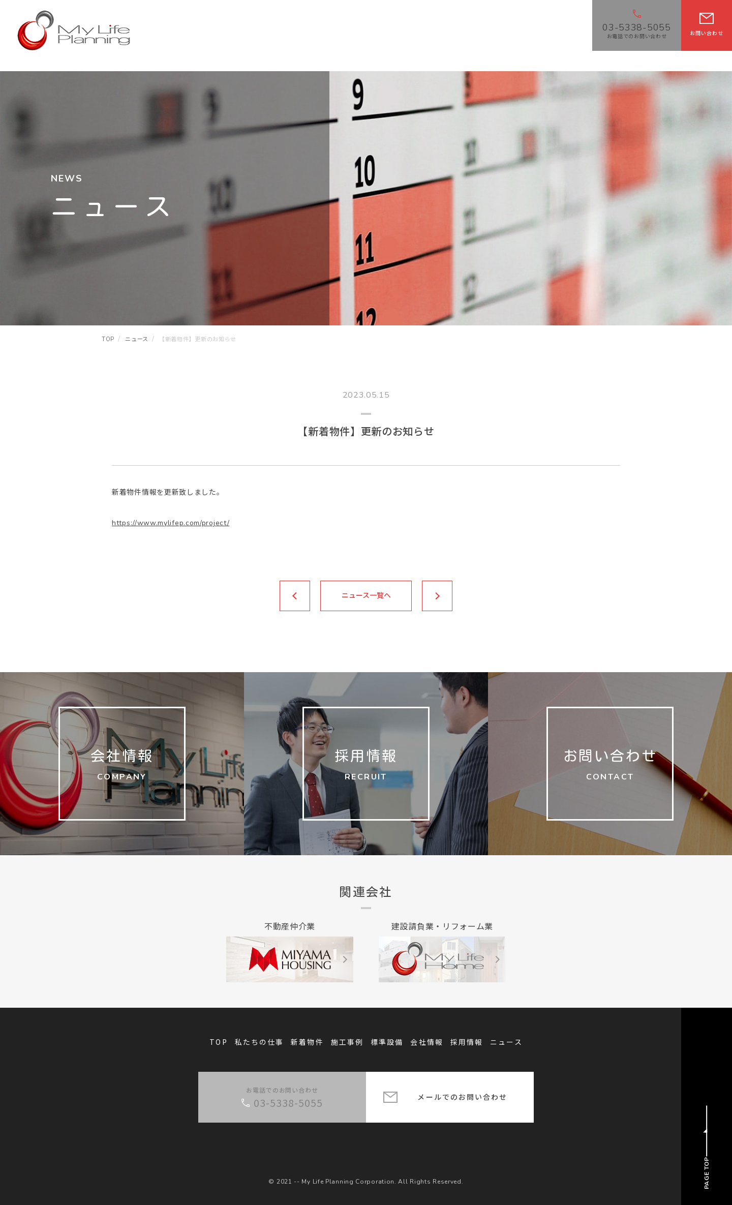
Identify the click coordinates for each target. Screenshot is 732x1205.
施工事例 (347, 1042)
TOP (218, 1042)
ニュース (506, 1042)
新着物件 (307, 1042)
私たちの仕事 (259, 1042)
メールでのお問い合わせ (462, 1097)
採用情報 (466, 1042)
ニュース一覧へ (366, 595)
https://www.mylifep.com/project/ (170, 523)
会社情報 (426, 1042)
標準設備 (387, 1042)
